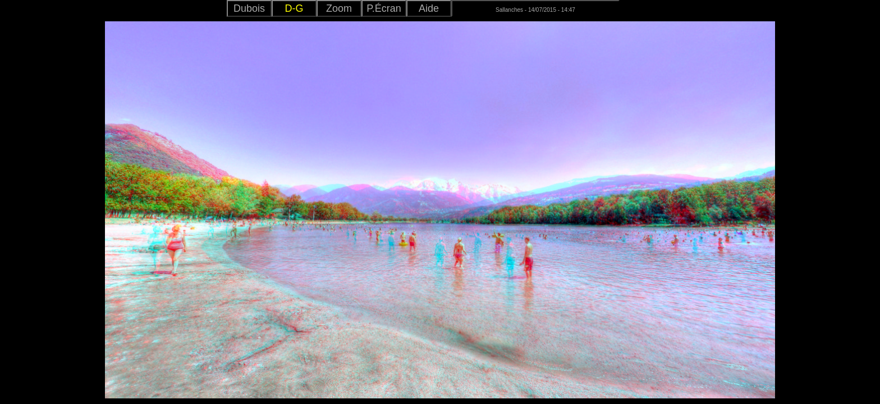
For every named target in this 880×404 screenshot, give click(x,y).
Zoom (339, 8)
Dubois (249, 8)
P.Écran (383, 8)
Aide (429, 8)
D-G (294, 8)
